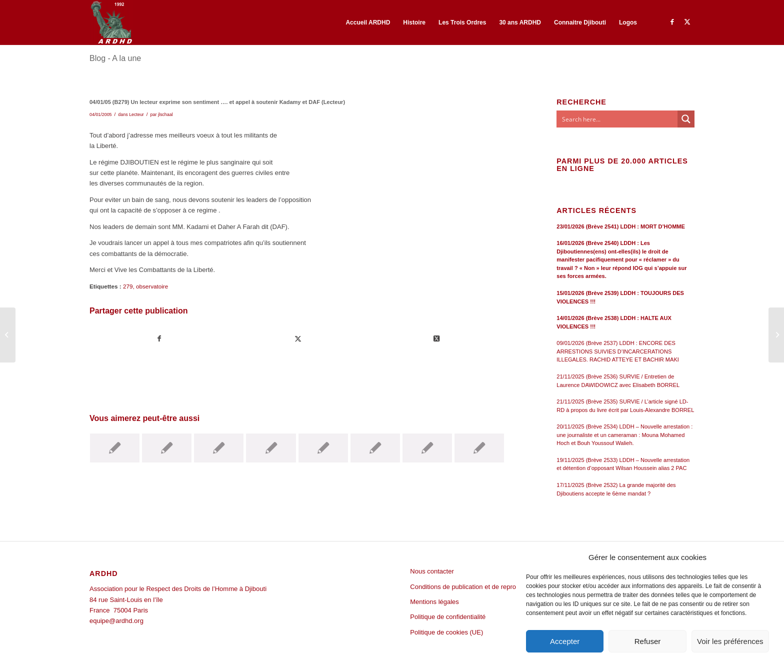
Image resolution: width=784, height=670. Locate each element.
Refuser (647, 641)
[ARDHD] (111, 22)
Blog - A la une (115, 58)
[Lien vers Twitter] (687, 22)
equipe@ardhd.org (117, 620)
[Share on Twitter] (437, 339)
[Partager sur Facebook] (159, 339)
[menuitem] (367, 22)
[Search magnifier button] (686, 119)
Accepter (565, 641)
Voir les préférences (730, 641)
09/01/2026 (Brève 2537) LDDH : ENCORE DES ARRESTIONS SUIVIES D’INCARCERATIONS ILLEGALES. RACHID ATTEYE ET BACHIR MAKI (617, 351)
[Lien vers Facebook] (672, 22)
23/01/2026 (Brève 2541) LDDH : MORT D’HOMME (620, 227)
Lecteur (136, 114)
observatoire (152, 286)
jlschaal (165, 114)
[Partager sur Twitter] (298, 339)
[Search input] (617, 119)
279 (128, 286)
